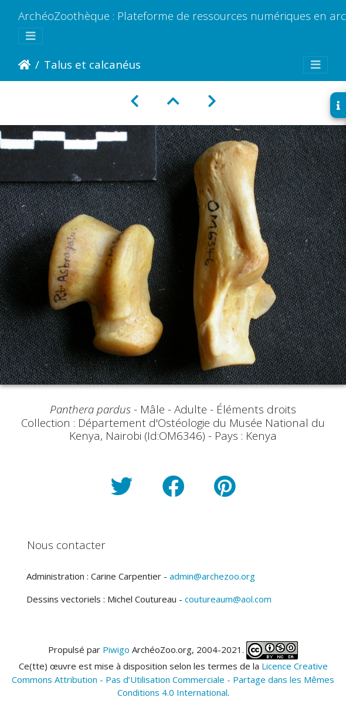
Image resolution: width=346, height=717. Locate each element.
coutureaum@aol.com (228, 599)
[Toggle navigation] (30, 36)
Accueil (24, 64)
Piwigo (116, 649)
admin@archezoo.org (212, 576)
